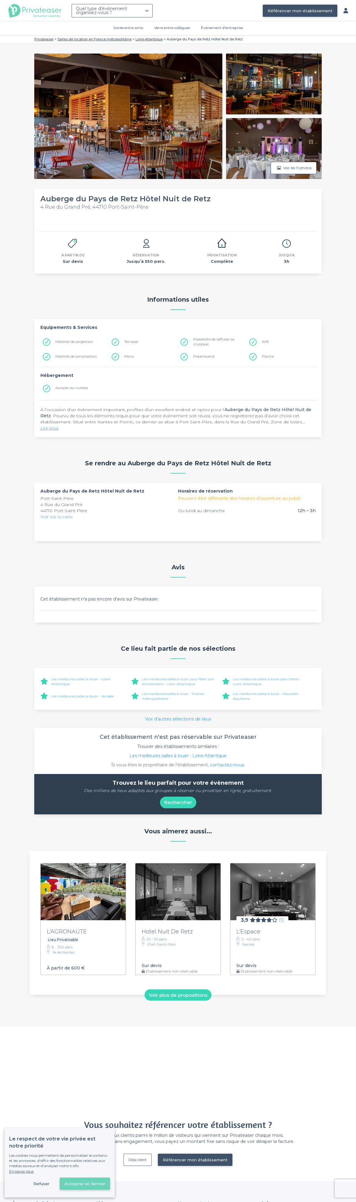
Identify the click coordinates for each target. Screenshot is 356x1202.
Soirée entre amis (128, 27)
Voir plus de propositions (178, 995)
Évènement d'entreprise (222, 27)
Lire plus (49, 428)
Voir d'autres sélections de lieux (178, 719)
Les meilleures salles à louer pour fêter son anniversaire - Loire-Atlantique (178, 681)
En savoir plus (21, 1171)
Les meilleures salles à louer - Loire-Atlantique (178, 755)
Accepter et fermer (85, 1183)
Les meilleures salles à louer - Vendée (82, 696)
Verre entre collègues (172, 27)
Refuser (41, 1183)
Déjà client (137, 1159)
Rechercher (178, 802)
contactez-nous (227, 765)
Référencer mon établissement (300, 10)
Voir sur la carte (56, 516)
